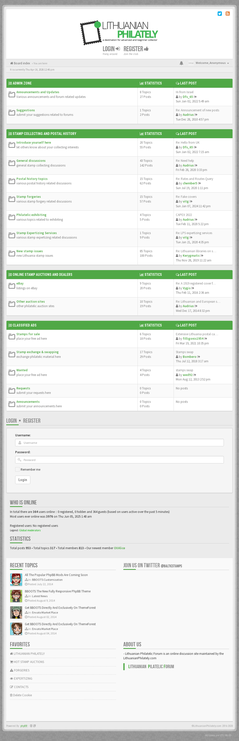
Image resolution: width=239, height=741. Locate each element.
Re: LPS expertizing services (194, 233)
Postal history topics (32, 179)
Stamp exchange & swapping (37, 352)
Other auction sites (30, 301)
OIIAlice (119, 548)
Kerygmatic (191, 255)
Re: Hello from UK (187, 142)
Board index (21, 63)
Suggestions (25, 110)
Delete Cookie (21, 695)
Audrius (188, 115)
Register (136, 49)
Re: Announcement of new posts (197, 110)
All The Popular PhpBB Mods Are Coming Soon (56, 575)
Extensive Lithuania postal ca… (197, 334)
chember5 (190, 183)
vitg (186, 201)
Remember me (30, 469)
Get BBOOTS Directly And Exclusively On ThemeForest (60, 608)
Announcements (28, 402)
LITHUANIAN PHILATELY (27, 654)
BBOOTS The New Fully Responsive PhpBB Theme (58, 591)
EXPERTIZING (21, 678)
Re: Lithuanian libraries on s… (196, 251)
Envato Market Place (45, 612)
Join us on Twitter (152, 565)
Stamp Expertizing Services (36, 233)
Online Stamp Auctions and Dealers (42, 275)
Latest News (40, 596)
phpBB (23, 726)
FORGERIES (19, 670)
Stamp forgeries (28, 197)
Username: (23, 435)
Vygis (187, 288)
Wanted (22, 370)
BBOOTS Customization (47, 579)
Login (111, 49)
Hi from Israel (184, 92)
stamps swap (184, 370)
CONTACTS (19, 687)
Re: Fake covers (186, 197)
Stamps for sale (28, 334)
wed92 (187, 375)
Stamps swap (184, 352)
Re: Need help (185, 161)
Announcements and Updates (37, 92)
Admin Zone (22, 83)
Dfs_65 (188, 97)
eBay (19, 283)
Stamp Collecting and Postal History (44, 134)
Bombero (189, 357)
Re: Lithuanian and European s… (198, 301)
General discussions (31, 161)
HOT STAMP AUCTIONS (27, 662)
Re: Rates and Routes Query (194, 179)
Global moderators (30, 530)
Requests (23, 388)
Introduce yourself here (33, 142)
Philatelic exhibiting (31, 215)
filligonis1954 (193, 338)
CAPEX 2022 (184, 215)
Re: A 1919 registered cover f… (196, 283)
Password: (22, 452)
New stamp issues (29, 251)
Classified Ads (25, 325)
